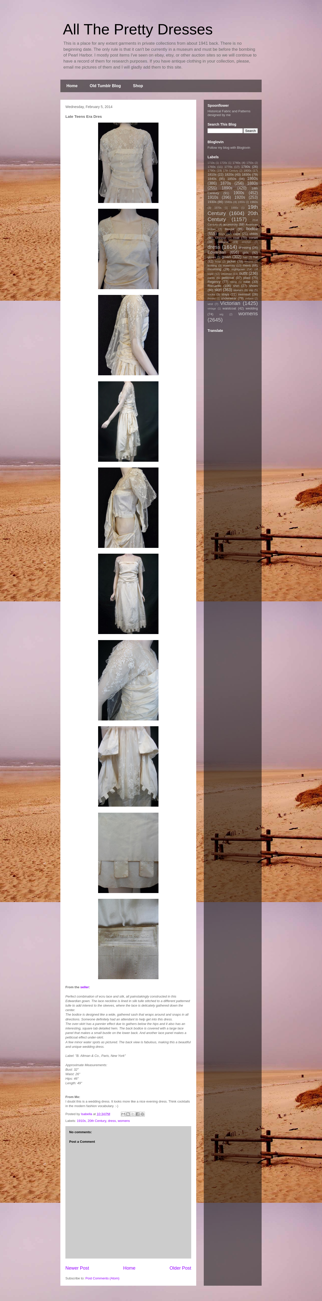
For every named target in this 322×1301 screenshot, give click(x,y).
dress (112, 1121)
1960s (254, 201)
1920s (239, 197)
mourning (214, 269)
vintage (212, 308)
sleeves (238, 290)
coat (236, 238)
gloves (212, 257)
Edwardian (217, 252)
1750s (250, 163)
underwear (228, 298)
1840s (212, 179)
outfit (243, 273)
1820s (229, 174)
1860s (252, 178)
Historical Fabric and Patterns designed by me (229, 113)
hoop (218, 261)
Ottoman (226, 273)
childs (254, 234)
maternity (229, 265)
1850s (231, 179)
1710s (211, 163)
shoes (253, 286)
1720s (223, 163)
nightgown (238, 269)
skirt (218, 290)
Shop (138, 86)
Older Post (180, 1268)
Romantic (214, 286)
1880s (252, 183)
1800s (248, 170)
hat (255, 257)
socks (211, 294)
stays (225, 294)
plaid (246, 278)
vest (210, 303)
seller (84, 987)
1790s (212, 170)
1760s (212, 166)
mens (247, 265)
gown (226, 257)
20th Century (97, 1121)
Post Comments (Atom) (102, 1278)
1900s (238, 193)
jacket (231, 261)
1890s (227, 188)
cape (236, 234)
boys (222, 233)
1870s (225, 183)
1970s (217, 207)
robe (247, 282)
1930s (212, 202)
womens (124, 1121)
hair (245, 257)
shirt (236, 286)
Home (71, 86)
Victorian (230, 303)
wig (221, 314)
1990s (234, 207)
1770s (228, 166)
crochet (246, 242)
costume (223, 241)
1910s (81, 1121)
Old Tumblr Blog (105, 86)
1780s (245, 167)
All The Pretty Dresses (138, 29)
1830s (246, 174)
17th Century (230, 170)
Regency (214, 282)
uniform (249, 298)
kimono (249, 261)
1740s (236, 162)
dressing (245, 247)
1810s (212, 174)
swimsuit (244, 294)
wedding (252, 308)
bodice (252, 229)
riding (233, 282)
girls (246, 252)
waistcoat (229, 308)
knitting (212, 265)
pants (211, 277)
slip (251, 290)
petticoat (228, 278)
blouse (229, 229)
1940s (228, 201)
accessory (230, 224)
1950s (241, 202)
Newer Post (77, 1268)
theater (212, 298)
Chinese (220, 237)
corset (253, 238)
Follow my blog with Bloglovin (229, 147)
